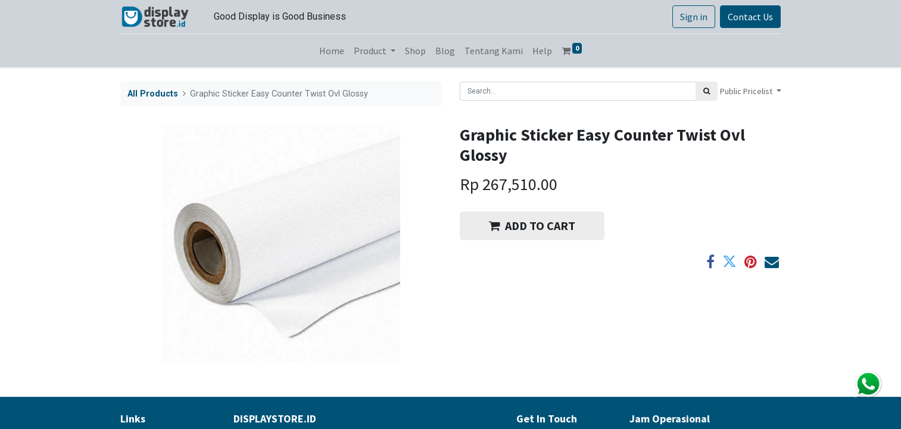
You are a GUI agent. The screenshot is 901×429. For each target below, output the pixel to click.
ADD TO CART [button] (532, 225)
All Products (152, 94)
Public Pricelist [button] (747, 91)
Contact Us (750, 17)
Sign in (693, 17)
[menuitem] (331, 51)
